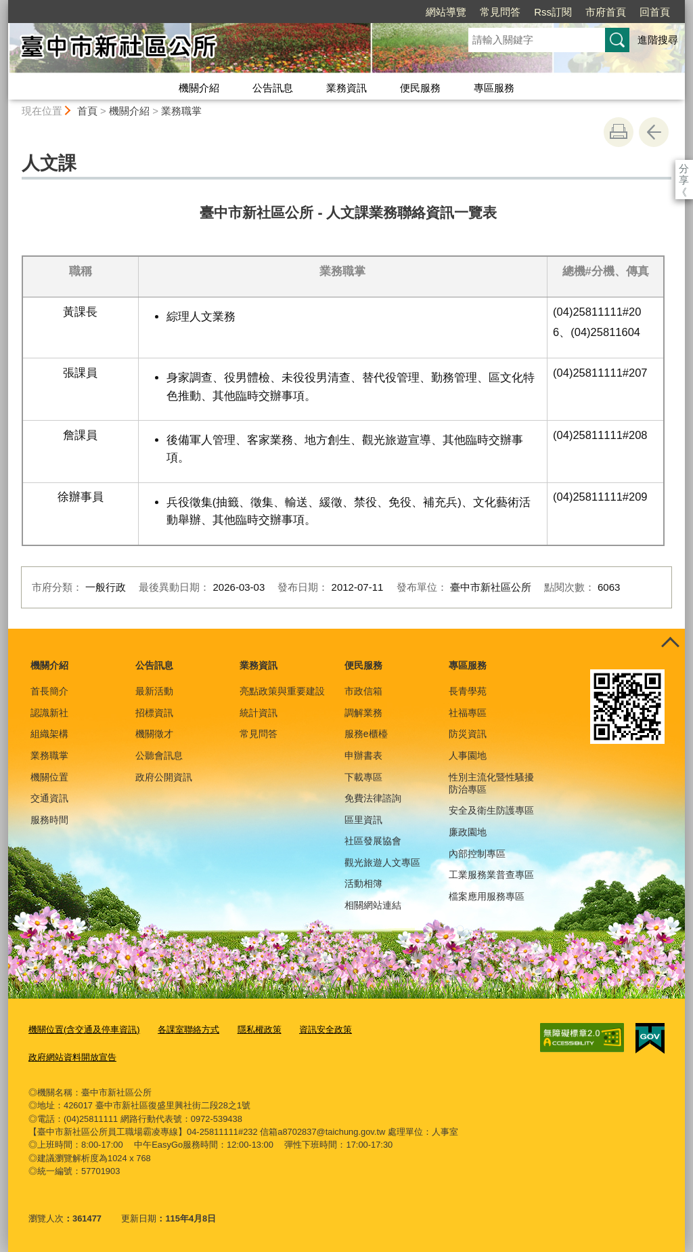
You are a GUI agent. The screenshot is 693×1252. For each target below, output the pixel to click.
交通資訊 (49, 798)
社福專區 (468, 712)
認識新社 (49, 712)
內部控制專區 (477, 853)
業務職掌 (181, 111)
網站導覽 (368, 12)
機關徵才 (154, 733)
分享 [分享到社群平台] (684, 168)
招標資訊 (154, 712)
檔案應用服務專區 (486, 896)
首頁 (87, 111)
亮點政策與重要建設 (282, 691)
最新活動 (154, 691)
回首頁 (577, 12)
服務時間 (49, 819)
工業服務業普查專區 (491, 874)
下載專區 (363, 777)
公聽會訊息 (159, 755)
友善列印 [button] (618, 132)
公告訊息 (272, 87)
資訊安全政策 (325, 1029)
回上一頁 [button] (654, 132)
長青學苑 (468, 691)
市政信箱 (363, 691)
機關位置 (49, 777)
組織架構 (49, 733)
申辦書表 (363, 755)
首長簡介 (49, 691)
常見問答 (422, 12)
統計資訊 (258, 712)
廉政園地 (468, 832)
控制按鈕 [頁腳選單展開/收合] (670, 644)
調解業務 (363, 712)
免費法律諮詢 (372, 798)
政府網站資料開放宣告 (72, 1057)
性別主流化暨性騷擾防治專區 (491, 783)
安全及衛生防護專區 (491, 810)
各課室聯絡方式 (188, 1029)
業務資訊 (346, 87)
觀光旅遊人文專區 (382, 862)
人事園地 (468, 755)
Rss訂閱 (475, 12)
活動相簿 (363, 883)
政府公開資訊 (163, 777)
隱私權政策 (260, 1029)
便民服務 (420, 87)
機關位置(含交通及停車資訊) (84, 1029)
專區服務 (494, 87)
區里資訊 (363, 819)
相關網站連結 (372, 905)
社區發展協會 (372, 840)
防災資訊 (468, 733)
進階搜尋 (658, 39)
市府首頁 (528, 12)
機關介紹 (199, 87)
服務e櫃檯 (366, 733)
